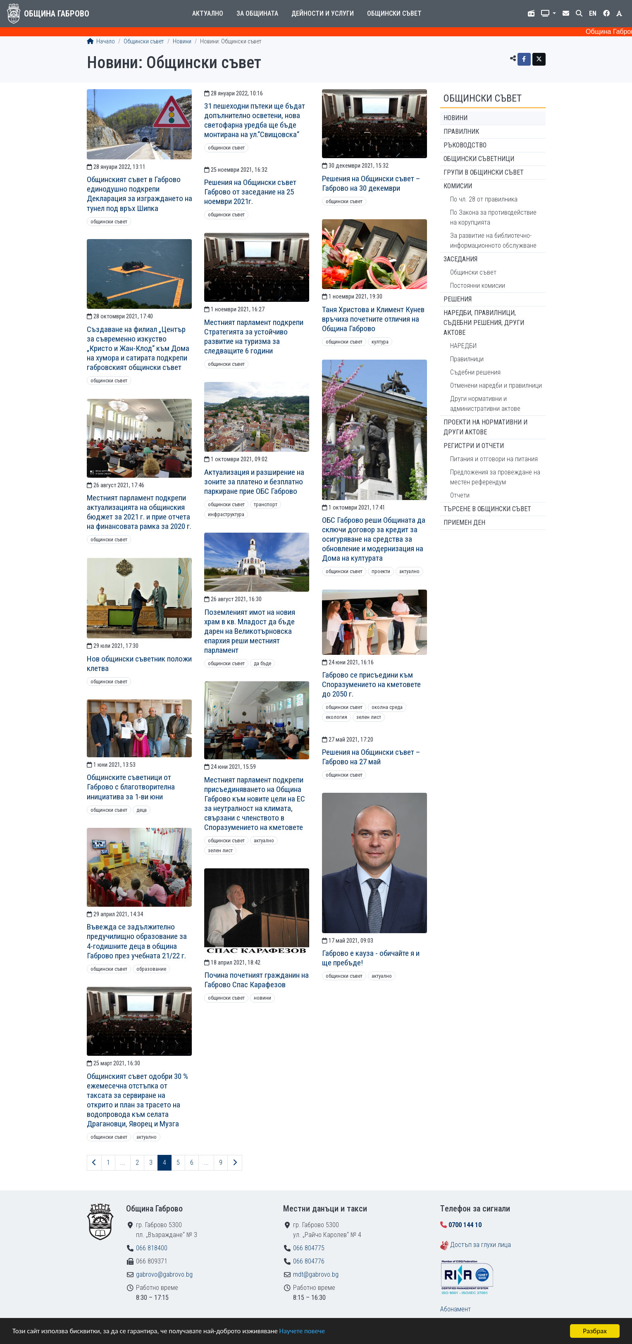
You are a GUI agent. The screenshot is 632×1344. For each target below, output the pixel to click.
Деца (141, 810)
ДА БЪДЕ (262, 663)
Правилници (467, 359)
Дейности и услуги (322, 13)
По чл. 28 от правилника (484, 199)
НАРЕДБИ (463, 346)
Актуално (207, 13)
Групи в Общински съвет (484, 172)
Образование (151, 969)
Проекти (381, 571)
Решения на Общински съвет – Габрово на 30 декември (371, 183)
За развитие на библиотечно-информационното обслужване (493, 240)
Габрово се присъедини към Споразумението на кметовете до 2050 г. (371, 684)
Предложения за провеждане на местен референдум (495, 477)
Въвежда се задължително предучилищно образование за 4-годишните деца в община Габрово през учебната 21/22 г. (137, 941)
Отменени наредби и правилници (496, 385)
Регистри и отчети (474, 446)
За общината (257, 13)
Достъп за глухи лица (480, 1245)
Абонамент (455, 1309)
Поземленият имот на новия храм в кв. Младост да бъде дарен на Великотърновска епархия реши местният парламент (249, 631)
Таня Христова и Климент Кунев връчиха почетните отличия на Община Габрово (373, 319)
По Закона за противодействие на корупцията (493, 217)
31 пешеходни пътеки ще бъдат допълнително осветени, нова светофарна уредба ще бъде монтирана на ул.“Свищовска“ (254, 120)
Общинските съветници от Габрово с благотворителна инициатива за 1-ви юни (131, 787)
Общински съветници (479, 159)
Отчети (460, 495)
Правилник (461, 131)
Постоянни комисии (477, 285)
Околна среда (387, 707)
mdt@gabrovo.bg (316, 1274)
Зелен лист (368, 717)
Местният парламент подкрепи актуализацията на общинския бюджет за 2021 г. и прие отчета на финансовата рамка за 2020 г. (139, 512)
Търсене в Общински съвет (487, 509)
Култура (380, 342)
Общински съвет (394, 13)
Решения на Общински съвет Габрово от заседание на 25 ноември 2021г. (250, 192)
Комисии (458, 186)
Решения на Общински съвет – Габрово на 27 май (371, 756)
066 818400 (151, 1248)
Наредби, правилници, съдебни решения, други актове (484, 323)
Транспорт (265, 504)
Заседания (460, 259)
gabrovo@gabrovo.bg (164, 1274)
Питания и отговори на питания (494, 459)
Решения (458, 299)
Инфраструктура (226, 514)
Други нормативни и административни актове (485, 403)
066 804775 (308, 1248)
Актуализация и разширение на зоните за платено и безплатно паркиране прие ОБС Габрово (254, 481)
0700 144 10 (465, 1225)
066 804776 (308, 1261)
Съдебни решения (475, 372)
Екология (336, 717)
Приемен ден (464, 522)
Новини (182, 41)
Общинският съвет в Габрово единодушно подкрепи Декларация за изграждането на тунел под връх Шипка (139, 194)
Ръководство (465, 145)
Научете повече (307, 1331)
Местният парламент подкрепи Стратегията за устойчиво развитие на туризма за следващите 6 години (253, 337)
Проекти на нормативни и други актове (485, 427)
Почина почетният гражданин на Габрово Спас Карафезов (256, 979)
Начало (101, 41)
